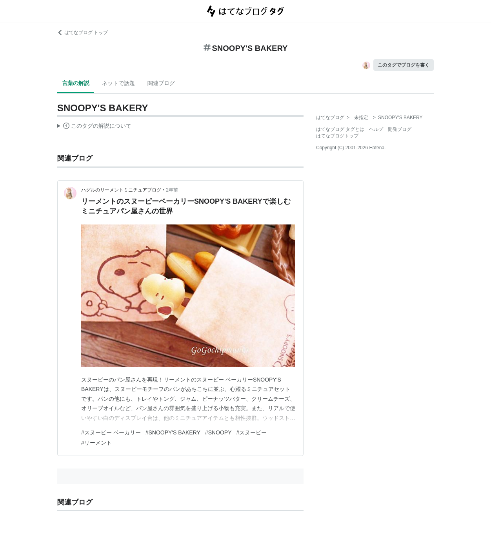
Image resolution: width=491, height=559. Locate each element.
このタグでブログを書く (403, 65)
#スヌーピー (251, 432)
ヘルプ (376, 129)
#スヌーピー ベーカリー (111, 432)
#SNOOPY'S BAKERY (172, 432)
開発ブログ (399, 129)
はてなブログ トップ (82, 32)
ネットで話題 (118, 83)
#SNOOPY (218, 432)
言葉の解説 (75, 83)
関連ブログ (161, 83)
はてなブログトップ (337, 136)
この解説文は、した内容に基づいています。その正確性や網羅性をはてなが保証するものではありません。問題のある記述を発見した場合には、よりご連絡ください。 (94, 126)
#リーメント (96, 443)
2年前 (172, 190)
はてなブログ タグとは (340, 129)
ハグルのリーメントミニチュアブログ (121, 190)
